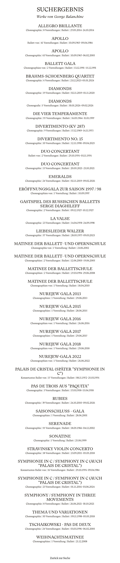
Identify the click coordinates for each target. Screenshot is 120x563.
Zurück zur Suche (60, 558)
